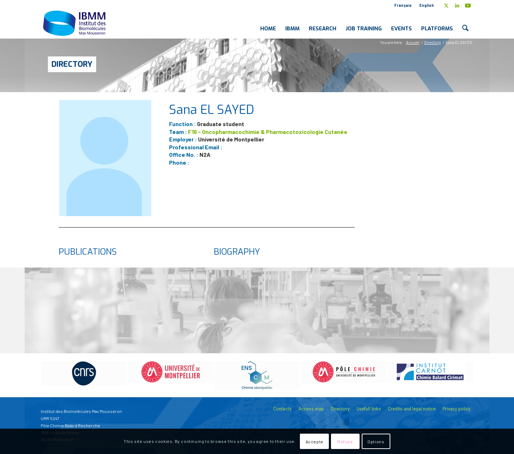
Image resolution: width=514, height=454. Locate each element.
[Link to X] (446, 5)
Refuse (345, 441)
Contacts (282, 408)
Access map (311, 408)
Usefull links (368, 408)
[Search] (465, 23)
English (426, 5)
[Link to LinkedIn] (457, 5)
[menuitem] (403, 5)
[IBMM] (75, 23)
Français (403, 5)
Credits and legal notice (412, 408)
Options (375, 441)
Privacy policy (456, 408)
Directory (72, 64)
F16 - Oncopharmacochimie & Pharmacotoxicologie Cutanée (267, 131)
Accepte (314, 441)
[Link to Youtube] (468, 5)
